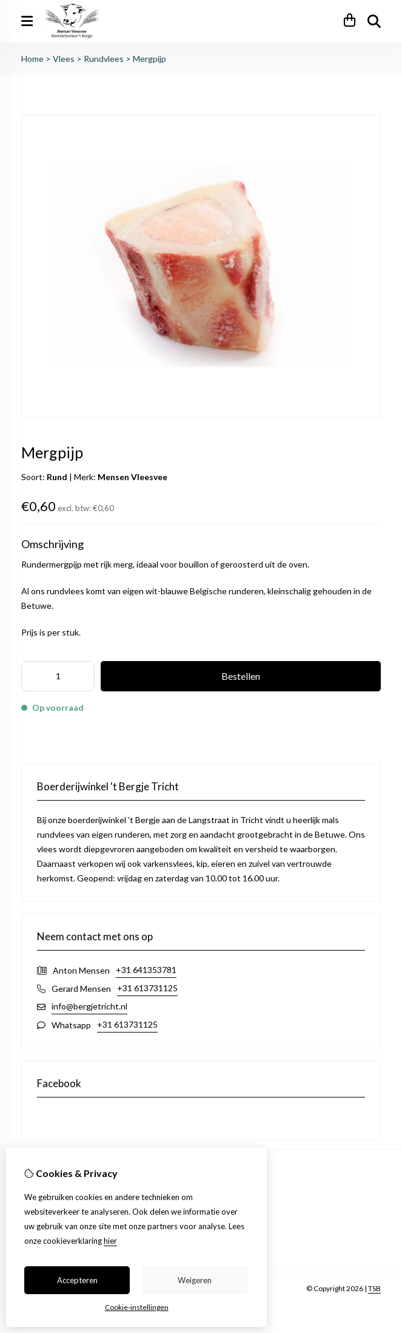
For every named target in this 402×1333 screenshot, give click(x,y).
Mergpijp (149, 58)
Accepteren (77, 1280)
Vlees (64, 58)
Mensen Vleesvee (132, 477)
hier (110, 1241)
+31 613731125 (147, 988)
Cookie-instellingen (137, 1307)
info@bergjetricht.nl (89, 1006)
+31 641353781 (146, 970)
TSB (374, 1288)
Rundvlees (104, 58)
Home (32, 58)
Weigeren (195, 1280)
